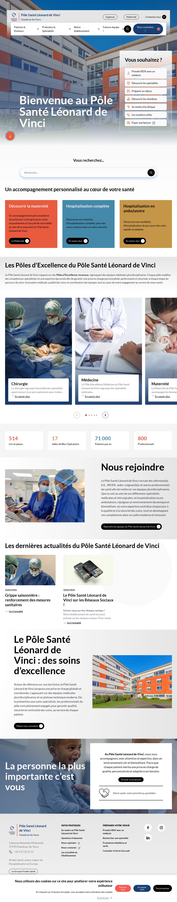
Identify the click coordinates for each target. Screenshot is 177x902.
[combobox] (88, 172)
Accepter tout (142, 888)
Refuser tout (123, 888)
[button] (76, 415)
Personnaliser (162, 888)
